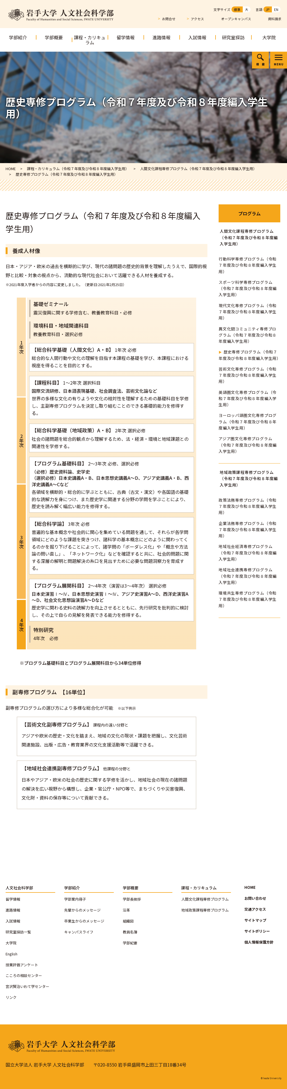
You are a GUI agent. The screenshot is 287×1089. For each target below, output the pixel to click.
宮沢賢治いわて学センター (27, 986)
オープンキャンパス (236, 19)
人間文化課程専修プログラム (205, 899)
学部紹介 (18, 37)
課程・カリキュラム (89, 40)
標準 (237, 9)
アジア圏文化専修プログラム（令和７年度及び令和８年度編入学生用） (248, 445)
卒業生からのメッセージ (84, 921)
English (11, 953)
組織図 (128, 921)
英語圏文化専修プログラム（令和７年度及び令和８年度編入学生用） (248, 398)
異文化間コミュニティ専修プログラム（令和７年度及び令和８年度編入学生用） (248, 335)
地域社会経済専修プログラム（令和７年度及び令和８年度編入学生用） (248, 553)
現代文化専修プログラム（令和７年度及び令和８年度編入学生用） (248, 312)
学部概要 (54, 37)
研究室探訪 (233, 37)
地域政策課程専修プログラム (205, 910)
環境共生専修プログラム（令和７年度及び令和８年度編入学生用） (248, 599)
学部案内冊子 (75, 899)
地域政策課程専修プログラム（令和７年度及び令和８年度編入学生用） (249, 478)
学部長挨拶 (132, 899)
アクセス (197, 18)
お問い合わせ (255, 898)
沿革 (126, 910)
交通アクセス (255, 909)
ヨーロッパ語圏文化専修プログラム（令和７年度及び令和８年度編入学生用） (248, 421)
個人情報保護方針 (259, 942)
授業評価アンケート (22, 964)
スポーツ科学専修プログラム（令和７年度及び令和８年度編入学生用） (248, 288)
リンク (11, 997)
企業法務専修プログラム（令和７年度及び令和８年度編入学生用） (248, 529)
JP (268, 9)
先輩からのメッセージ (82, 910)
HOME (250, 887)
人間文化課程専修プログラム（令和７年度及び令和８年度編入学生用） (249, 237)
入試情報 (197, 37)
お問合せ (168, 18)
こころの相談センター (24, 975)
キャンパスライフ (78, 932)
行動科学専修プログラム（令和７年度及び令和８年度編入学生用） (248, 265)
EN (276, 9)
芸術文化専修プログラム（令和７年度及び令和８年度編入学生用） (248, 375)
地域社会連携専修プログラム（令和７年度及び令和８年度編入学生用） (248, 576)
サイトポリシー (257, 931)
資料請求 (274, 19)
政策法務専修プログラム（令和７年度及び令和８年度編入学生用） (248, 506)
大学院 (269, 37)
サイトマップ (255, 920)
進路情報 (161, 37)
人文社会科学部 (19, 888)
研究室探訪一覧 (18, 932)
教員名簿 (130, 932)
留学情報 (126, 37)
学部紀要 (130, 943)
